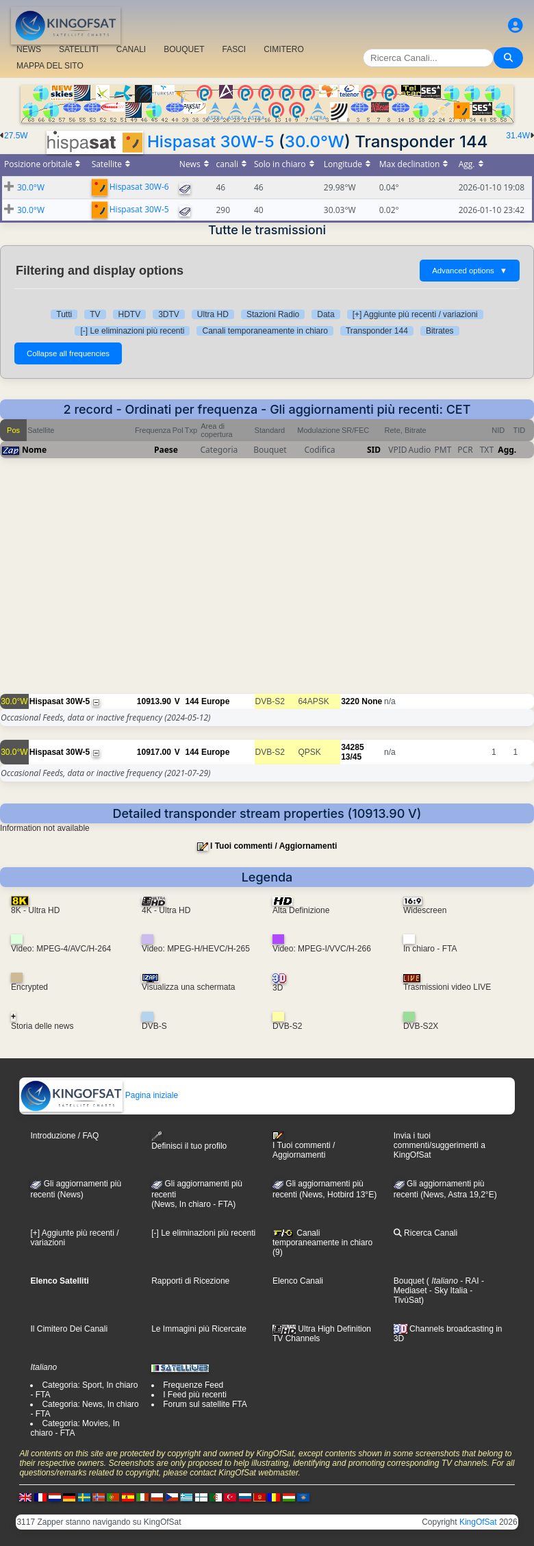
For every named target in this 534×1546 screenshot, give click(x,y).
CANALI (131, 49)
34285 (352, 747)
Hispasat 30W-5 (211, 141)
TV (95, 314)
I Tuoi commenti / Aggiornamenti (273, 846)
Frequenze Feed (193, 1385)
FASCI (234, 49)
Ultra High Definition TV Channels (321, 1333)
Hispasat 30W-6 (139, 186)
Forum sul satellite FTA (204, 1404)
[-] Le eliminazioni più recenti (132, 331)
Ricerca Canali (425, 1233)
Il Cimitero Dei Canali (68, 1329)
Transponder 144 (377, 331)
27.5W (16, 135)
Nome (34, 450)
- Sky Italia (447, 1290)
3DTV (168, 314)
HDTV (129, 314)
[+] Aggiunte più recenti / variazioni (415, 314)
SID (374, 450)
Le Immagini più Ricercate (198, 1329)
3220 (350, 701)
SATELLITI (79, 49)
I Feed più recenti (195, 1394)
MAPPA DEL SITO (50, 66)
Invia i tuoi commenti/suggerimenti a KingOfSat (439, 1145)
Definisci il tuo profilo (189, 1141)
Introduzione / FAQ (64, 1135)
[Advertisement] (267, 583)
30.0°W (314, 141)
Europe (215, 701)
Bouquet (409, 1281)
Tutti (64, 314)
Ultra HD (213, 314)
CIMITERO (284, 49)
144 (192, 701)
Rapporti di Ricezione (190, 1281)
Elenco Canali (297, 1281)
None (371, 701)
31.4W (518, 135)
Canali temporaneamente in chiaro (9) (322, 1242)
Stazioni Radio (272, 314)
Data (325, 314)
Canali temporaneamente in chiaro (264, 331)
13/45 (351, 757)
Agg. (507, 450)
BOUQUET (184, 49)
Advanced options (469, 270)
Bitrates (440, 331)
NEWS (28, 49)
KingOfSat (478, 1522)
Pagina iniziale (99, 1095)
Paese (166, 450)
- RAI (468, 1281)
